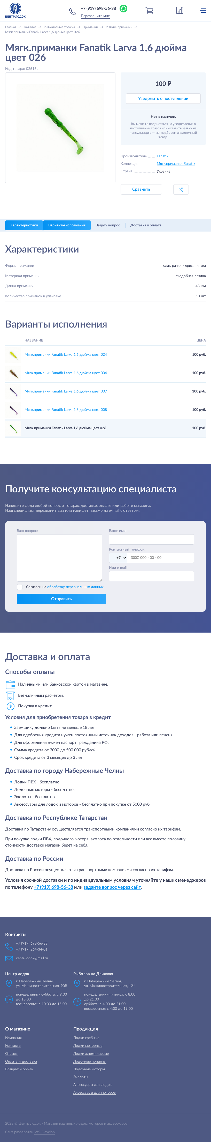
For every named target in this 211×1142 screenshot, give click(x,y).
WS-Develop (44, 1132)
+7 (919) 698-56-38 (98, 8)
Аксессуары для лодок (92, 1085)
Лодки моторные (87, 1046)
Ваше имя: (118, 531)
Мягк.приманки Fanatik (176, 164)
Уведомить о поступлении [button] (163, 99)
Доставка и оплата (145, 225)
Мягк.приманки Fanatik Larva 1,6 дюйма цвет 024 (66, 355)
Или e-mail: (118, 568)
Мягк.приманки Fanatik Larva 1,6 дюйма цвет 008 (66, 410)
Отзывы (11, 1054)
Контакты (13, 1046)
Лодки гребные (86, 1038)
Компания (13, 1038)
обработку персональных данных (75, 587)
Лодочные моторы (89, 1069)
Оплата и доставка (21, 1061)
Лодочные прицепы (89, 1061)
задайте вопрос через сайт (112, 887)
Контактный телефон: (127, 549)
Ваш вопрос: (27, 531)
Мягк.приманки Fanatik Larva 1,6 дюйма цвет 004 (66, 373)
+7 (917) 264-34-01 (32, 949)
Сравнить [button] (141, 189)
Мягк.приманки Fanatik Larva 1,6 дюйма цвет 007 (66, 391)
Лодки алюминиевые (91, 1054)
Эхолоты (80, 1077)
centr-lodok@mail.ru (32, 958)
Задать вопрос (108, 225)
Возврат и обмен (19, 1069)
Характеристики (24, 225)
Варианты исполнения (66, 225)
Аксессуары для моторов (94, 1092)
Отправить (61, 599)
